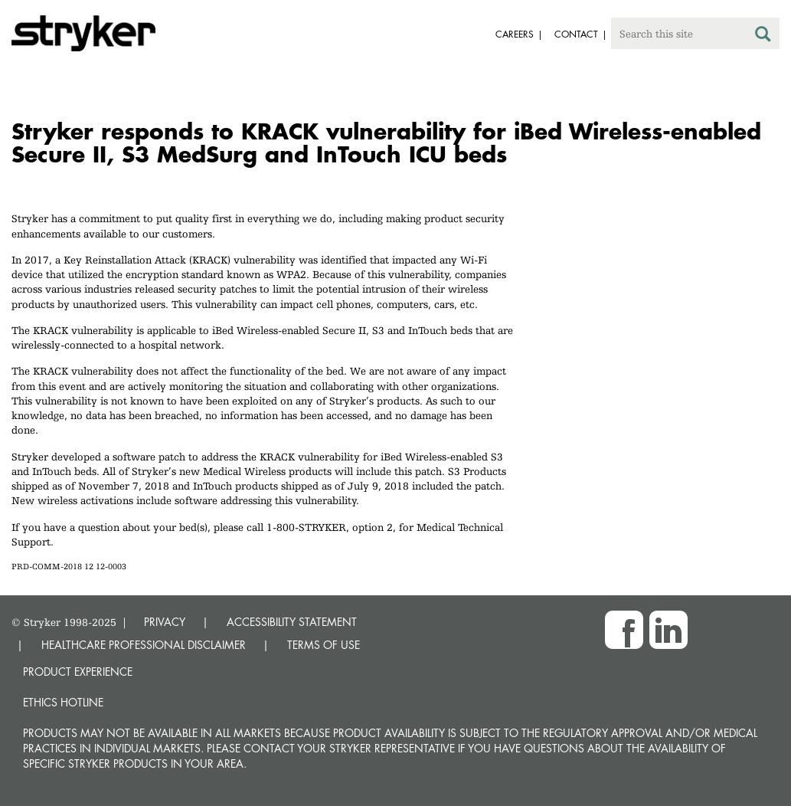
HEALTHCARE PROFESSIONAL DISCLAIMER (143, 644)
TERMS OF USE (323, 644)
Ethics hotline (63, 702)
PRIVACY (164, 621)
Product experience (77, 671)
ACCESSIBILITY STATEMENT (292, 621)
